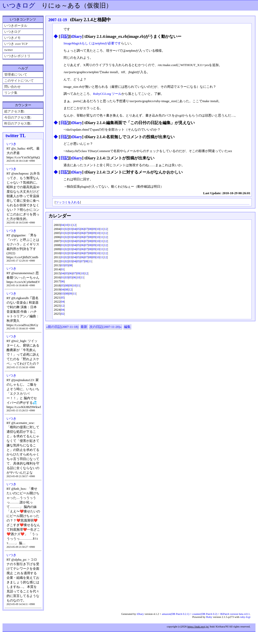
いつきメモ (12, 38)
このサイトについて (19, 80)
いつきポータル (15, 25)
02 (66, 229)
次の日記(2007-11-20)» (105, 327)
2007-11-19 (57, 20)
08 (90, 229)
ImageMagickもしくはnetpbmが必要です (92, 43)
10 (66, 225)
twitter (8, 50)
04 (62, 225)
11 (70, 225)
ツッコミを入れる (68, 202)
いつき (11, 144)
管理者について (15, 74)
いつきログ (19, 5)
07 (86, 229)
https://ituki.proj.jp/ (198, 626)
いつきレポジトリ (17, 56)
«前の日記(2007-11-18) (62, 327)
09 (94, 229)
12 (74, 225)
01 (62, 229)
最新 (84, 327)
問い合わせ (12, 87)
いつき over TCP (15, 44)
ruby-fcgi (245, 616)
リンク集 (10, 93)
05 (78, 229)
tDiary (76, 36)
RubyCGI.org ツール (107, 94)
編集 (127, 327)
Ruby (209, 616)
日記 (64, 36)
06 (82, 229)
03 (70, 229)
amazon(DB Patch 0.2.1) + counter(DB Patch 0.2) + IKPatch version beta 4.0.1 (206, 613)
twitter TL (16, 135)
